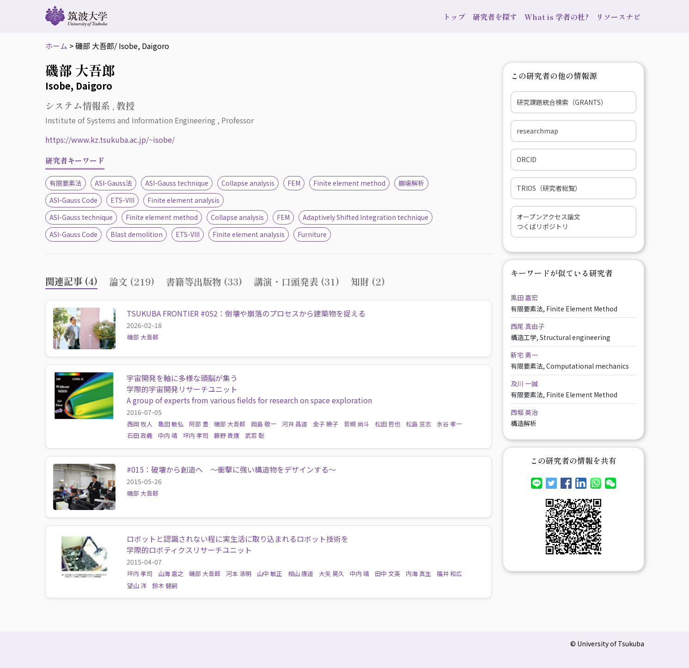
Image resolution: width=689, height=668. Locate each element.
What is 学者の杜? (556, 16)
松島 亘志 (418, 423)
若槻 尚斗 (356, 423)
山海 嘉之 (170, 573)
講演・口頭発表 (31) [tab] (296, 281)
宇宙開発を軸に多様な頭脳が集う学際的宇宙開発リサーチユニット (182, 383)
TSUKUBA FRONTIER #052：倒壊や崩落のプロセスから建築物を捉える (246, 313)
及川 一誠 (524, 383)
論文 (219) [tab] (131, 281)
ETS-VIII (122, 200)
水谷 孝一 (449, 423)
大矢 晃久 (331, 573)
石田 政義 (139, 435)
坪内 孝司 (195, 435)
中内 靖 (167, 435)
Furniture (312, 234)
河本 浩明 (238, 573)
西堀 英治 (524, 412)
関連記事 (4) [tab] (71, 281)
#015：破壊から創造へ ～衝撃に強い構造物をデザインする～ (231, 469)
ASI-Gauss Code (73, 200)
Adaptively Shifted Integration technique (365, 217)
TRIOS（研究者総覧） (549, 188)
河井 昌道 (294, 423)
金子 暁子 (325, 423)
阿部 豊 (198, 423)
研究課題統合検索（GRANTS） (562, 102)
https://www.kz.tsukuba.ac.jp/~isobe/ (110, 139)
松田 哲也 (387, 423)
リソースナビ (618, 16)
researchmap (537, 130)
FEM (293, 183)
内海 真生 (418, 573)
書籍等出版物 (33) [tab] (204, 281)
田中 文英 (387, 573)
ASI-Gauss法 (113, 183)
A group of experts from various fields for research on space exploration (249, 400)
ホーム (56, 45)
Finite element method (349, 183)
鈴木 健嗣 (164, 585)
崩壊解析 (411, 183)
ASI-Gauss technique (176, 183)
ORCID (527, 159)
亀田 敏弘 (170, 423)
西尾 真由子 (527, 326)
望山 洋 (136, 585)
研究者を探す (495, 16)
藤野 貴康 (226, 435)
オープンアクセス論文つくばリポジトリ (548, 221)
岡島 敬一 (263, 423)
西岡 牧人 (139, 423)
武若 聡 (254, 435)
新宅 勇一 (524, 354)
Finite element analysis (183, 200)
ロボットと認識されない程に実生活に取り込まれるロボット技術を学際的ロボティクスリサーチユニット (237, 544)
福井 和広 (449, 573)
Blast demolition (136, 234)
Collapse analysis (247, 183)
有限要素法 (65, 183)
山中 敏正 (269, 573)
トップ (454, 16)
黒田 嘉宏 (524, 297)
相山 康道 (300, 573)
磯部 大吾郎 (143, 337)
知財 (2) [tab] (368, 281)
